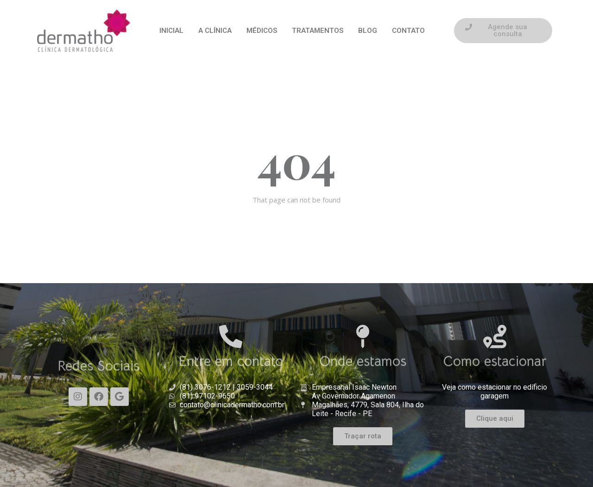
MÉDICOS (261, 30)
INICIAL (171, 30)
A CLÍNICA (215, 30)
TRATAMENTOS (317, 30)
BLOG (367, 30)
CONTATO (408, 30)
